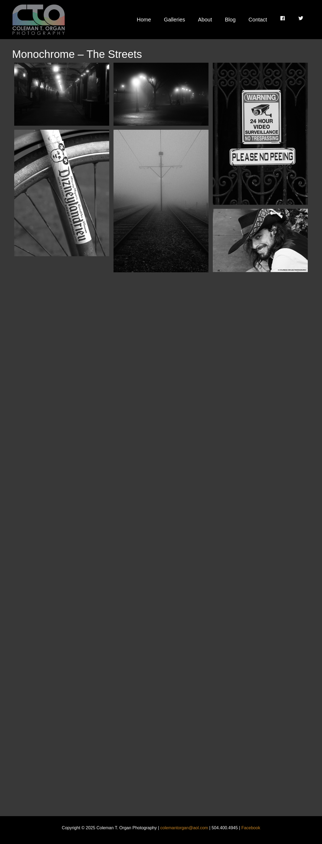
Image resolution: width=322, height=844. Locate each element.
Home (144, 20)
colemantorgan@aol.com (184, 828)
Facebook (250, 828)
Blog (230, 20)
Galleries (174, 20)
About (205, 20)
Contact (257, 20)
